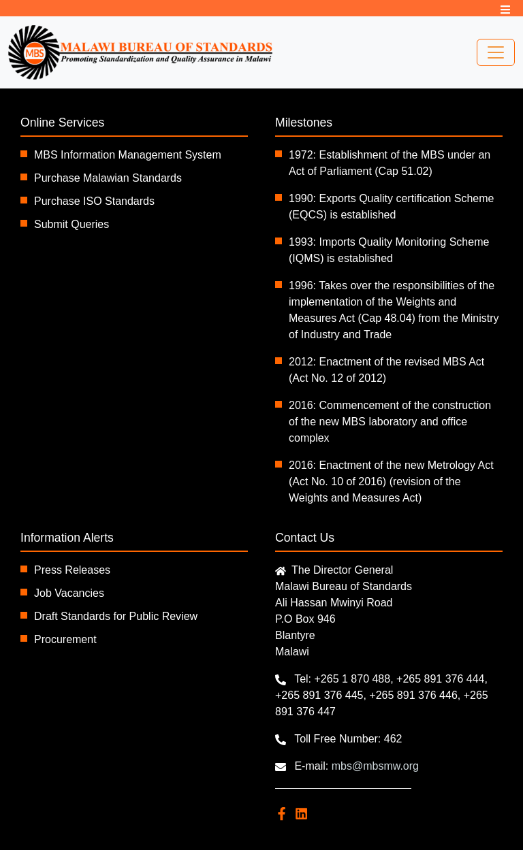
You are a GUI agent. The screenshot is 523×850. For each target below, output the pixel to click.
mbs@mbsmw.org (375, 766)
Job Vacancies (69, 593)
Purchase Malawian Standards (108, 178)
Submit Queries (71, 224)
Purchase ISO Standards (94, 201)
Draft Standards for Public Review (115, 616)
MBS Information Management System (127, 155)
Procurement (65, 639)
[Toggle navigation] (496, 52)
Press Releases (72, 570)
